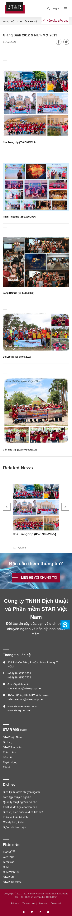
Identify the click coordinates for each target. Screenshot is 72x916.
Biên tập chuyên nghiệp (17, 797)
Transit (9, 852)
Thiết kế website (33, 897)
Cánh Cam (51, 897)
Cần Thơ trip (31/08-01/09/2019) (20, 449)
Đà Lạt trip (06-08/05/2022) (17, 356)
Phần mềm (9, 752)
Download (56, 903)
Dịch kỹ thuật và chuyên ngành (21, 792)
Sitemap (42, 903)
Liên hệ (7, 757)
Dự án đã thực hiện (14, 827)
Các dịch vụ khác (13, 822)
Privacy (15, 903)
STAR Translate (12, 882)
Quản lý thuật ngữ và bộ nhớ (20, 802)
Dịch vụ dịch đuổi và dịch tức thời (23, 812)
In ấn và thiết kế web (15, 817)
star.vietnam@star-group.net (24, 688)
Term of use (28, 903)
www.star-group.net (19, 710)
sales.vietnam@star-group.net (25, 699)
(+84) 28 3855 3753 (19, 673)
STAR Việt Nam (12, 737)
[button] (7, 507)
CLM (6, 867)
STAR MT (8, 877)
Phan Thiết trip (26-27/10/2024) (19, 216)
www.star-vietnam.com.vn (22, 706)
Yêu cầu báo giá (57, 20)
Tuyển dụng (10, 762)
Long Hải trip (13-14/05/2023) (18, 293)
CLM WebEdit (11, 872)
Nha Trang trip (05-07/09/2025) (19, 142)
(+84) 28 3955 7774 (19, 677)
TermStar (8, 862)
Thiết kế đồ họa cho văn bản (20, 807)
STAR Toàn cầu (12, 747)
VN (56, 8)
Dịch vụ (7, 742)
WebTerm (8, 857)
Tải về (6, 767)
